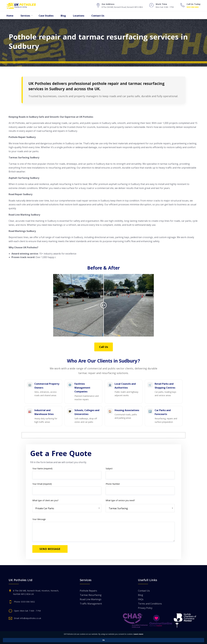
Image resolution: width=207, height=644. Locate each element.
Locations (78, 15)
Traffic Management (91, 603)
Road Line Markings (90, 599)
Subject (140, 473)
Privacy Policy (145, 608)
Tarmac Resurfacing (90, 595)
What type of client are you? (66, 504)
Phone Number (140, 488)
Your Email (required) (66, 488)
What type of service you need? (140, 504)
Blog (63, 15)
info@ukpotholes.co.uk (30, 618)
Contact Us (97, 15)
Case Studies (46, 15)
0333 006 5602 (193, 7)
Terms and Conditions (150, 603)
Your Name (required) (66, 473)
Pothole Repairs (88, 591)
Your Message (103, 529)
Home (9, 15)
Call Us (103, 347)
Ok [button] (164, 640)
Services (25, 15)
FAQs (140, 599)
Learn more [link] (113, 640)
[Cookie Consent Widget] (103, 640)
